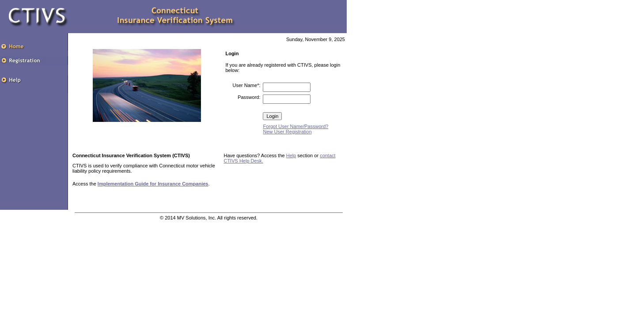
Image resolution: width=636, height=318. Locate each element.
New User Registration (287, 131)
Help (291, 155)
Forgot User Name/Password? (295, 126)
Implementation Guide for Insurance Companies (153, 183)
